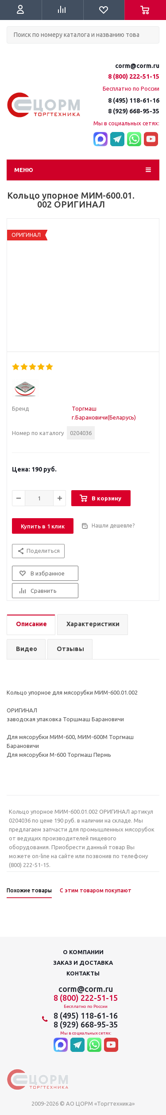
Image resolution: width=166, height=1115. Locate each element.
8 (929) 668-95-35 (133, 111)
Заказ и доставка (83, 962)
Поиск (11, 51)
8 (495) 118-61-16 (133, 100)
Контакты (83, 973)
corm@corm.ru (137, 66)
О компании (83, 952)
